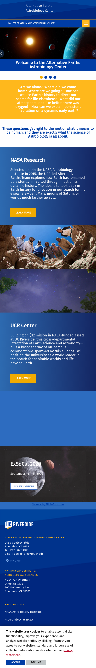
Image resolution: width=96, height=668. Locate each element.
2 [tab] (46, 78)
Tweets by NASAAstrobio (48, 504)
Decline (36, 662)
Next (94, 53)
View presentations (24, 486)
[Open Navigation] (86, 23)
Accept (15, 662)
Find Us (15, 560)
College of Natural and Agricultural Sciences (32, 23)
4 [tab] (55, 78)
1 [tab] (42, 78)
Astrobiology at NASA (19, 619)
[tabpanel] (48, 51)
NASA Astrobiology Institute (23, 611)
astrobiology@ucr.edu (29, 553)
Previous (2, 53)
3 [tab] (51, 78)
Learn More (23, 212)
